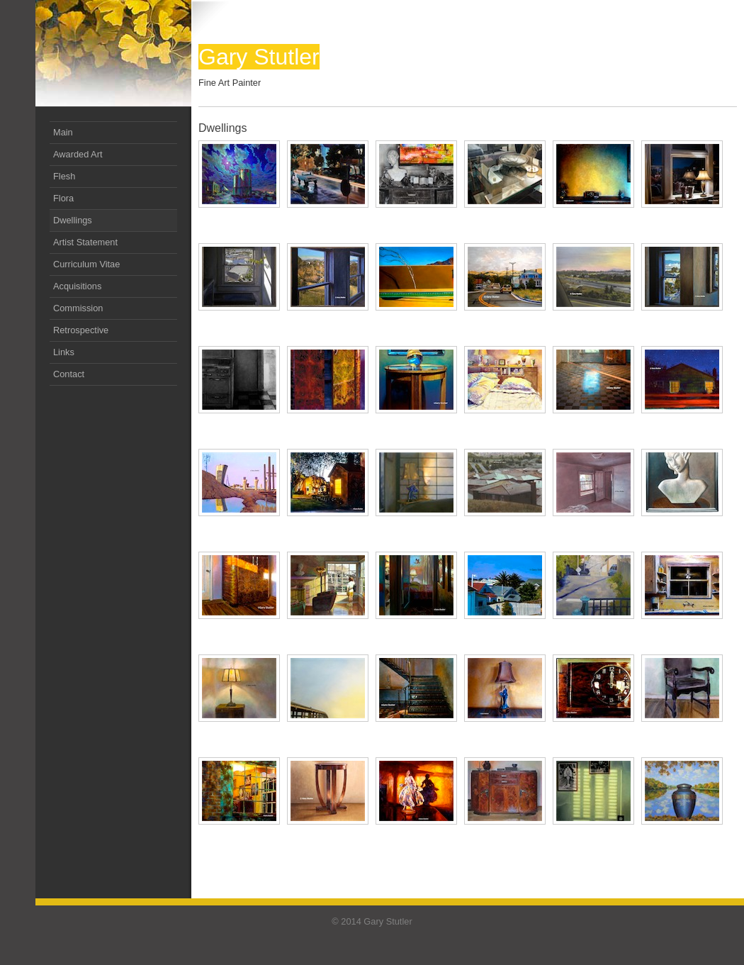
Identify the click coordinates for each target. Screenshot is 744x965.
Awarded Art (77, 154)
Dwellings (72, 220)
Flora (63, 198)
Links (63, 352)
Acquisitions (77, 286)
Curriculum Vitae (86, 264)
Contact (68, 374)
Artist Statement (85, 242)
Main (63, 132)
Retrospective (80, 330)
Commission (78, 308)
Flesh (64, 176)
